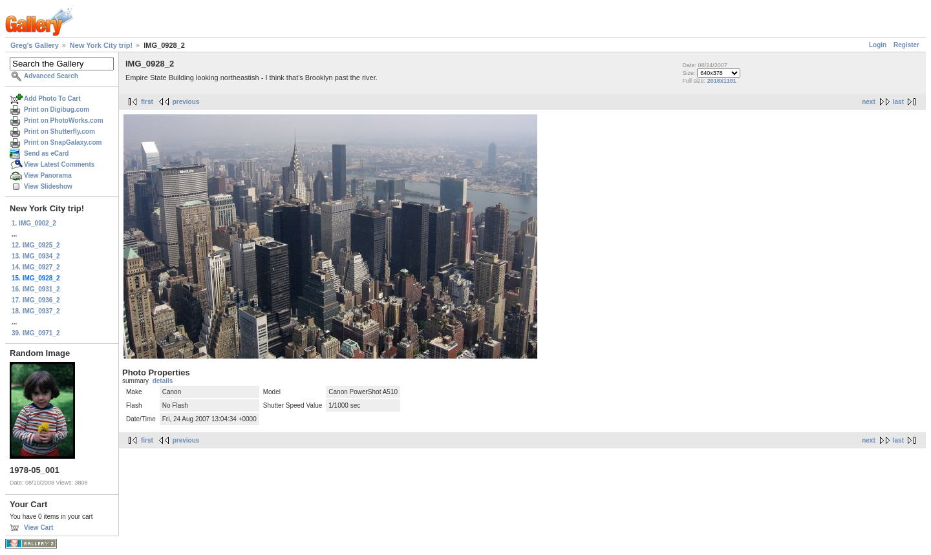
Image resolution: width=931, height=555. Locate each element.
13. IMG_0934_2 (36, 256)
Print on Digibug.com (56, 109)
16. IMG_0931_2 (36, 289)
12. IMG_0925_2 (36, 245)
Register (906, 44)
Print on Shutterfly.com (59, 131)
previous (186, 101)
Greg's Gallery (34, 45)
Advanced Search (51, 75)
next (868, 101)
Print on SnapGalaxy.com (63, 142)
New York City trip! (101, 45)
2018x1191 (721, 81)
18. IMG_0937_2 (36, 311)
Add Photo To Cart (52, 98)
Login (877, 44)
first (147, 101)
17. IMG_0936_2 (36, 300)
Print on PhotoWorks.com (63, 120)
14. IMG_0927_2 (36, 267)
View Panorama (48, 175)
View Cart (38, 527)
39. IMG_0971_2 (36, 333)
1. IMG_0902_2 (34, 223)
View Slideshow (48, 186)
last (898, 101)
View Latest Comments (59, 164)
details (163, 380)
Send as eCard (46, 153)
